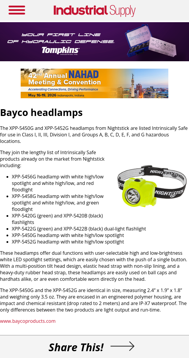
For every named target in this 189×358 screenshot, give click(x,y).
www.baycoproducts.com (28, 321)
